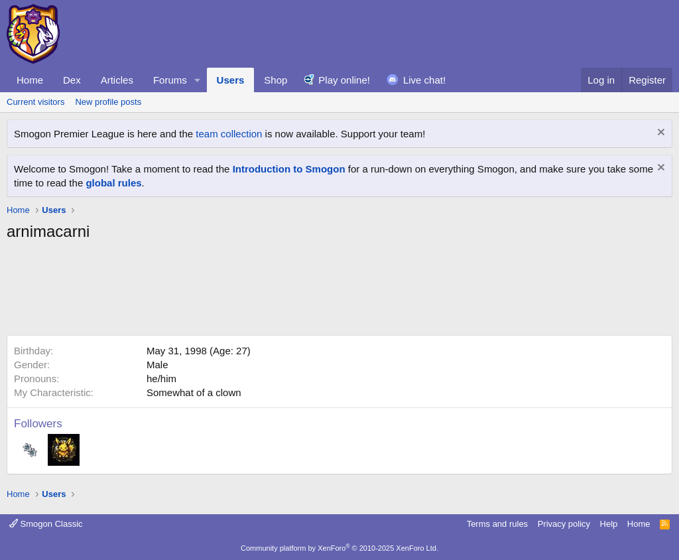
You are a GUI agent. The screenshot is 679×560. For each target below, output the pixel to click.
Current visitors (35, 102)
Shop (275, 80)
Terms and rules (497, 524)
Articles (117, 80)
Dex (72, 80)
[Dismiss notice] (659, 134)
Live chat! (424, 80)
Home (30, 80)
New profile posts (108, 102)
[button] (197, 80)
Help (609, 524)
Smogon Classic (46, 524)
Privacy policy (564, 524)
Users (231, 80)
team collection (229, 133)
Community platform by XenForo (339, 548)
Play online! (344, 80)
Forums (170, 80)
